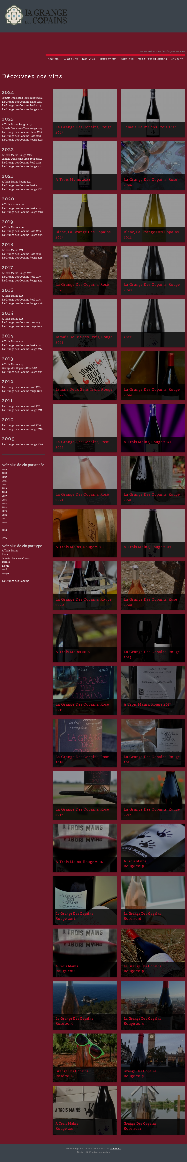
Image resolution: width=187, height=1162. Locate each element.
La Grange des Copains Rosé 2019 (21, 231)
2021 (4, 480)
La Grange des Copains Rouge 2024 (22, 109)
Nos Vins (88, 59)
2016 (4, 499)
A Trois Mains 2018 (13, 250)
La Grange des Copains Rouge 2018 (22, 257)
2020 (4, 484)
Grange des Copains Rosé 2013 (19, 368)
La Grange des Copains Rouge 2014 (22, 349)
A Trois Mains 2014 (13, 341)
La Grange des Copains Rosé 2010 (21, 425)
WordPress (115, 1148)
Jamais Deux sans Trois (15, 558)
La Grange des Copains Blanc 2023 (22, 132)
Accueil (53, 59)
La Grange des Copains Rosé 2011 (21, 406)
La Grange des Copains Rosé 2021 (21, 185)
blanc (5, 554)
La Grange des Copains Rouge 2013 (22, 372)
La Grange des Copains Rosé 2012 (21, 387)
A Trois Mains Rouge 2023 (17, 124)
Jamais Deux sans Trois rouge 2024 (22, 98)
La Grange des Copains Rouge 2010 (22, 429)
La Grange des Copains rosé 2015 (21, 322)
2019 (4, 488)
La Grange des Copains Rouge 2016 (22, 303)
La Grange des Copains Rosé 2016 (21, 299)
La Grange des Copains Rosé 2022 (21, 162)
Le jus (5, 566)
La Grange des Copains (15, 581)
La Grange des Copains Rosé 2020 (21, 208)
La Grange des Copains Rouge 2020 (22, 212)
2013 (4, 511)
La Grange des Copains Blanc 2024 (22, 102)
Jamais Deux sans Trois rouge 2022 (22, 159)
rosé (4, 569)
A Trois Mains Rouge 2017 (16, 273)
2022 (4, 477)
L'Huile (6, 562)
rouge (5, 573)
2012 (4, 515)
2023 (4, 473)
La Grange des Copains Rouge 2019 (22, 235)
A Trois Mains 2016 (13, 296)
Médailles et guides (152, 59)
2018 (4, 492)
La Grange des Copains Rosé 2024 (21, 105)
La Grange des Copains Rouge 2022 (22, 166)
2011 (4, 518)
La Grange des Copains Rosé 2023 (21, 136)
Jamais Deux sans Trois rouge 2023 (22, 128)
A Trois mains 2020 (13, 204)
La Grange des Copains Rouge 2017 (22, 280)
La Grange (70, 59)
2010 (4, 522)
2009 (4, 537)
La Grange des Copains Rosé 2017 (21, 277)
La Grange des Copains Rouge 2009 (22, 444)
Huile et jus (107, 59)
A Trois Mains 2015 (13, 319)
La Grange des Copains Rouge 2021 (22, 189)
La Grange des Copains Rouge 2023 (22, 140)
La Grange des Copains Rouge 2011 (22, 410)
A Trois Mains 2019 (13, 227)
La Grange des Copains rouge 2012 (22, 391)
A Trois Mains (10, 550)
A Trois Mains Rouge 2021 (16, 181)
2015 (4, 503)
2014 (4, 507)
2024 (4, 469)
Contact (177, 59)
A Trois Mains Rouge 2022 (17, 155)
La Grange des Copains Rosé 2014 (21, 345)
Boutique (127, 59)
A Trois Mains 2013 (12, 364)
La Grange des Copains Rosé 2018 (21, 254)
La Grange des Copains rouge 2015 (22, 326)
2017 (4, 496)
